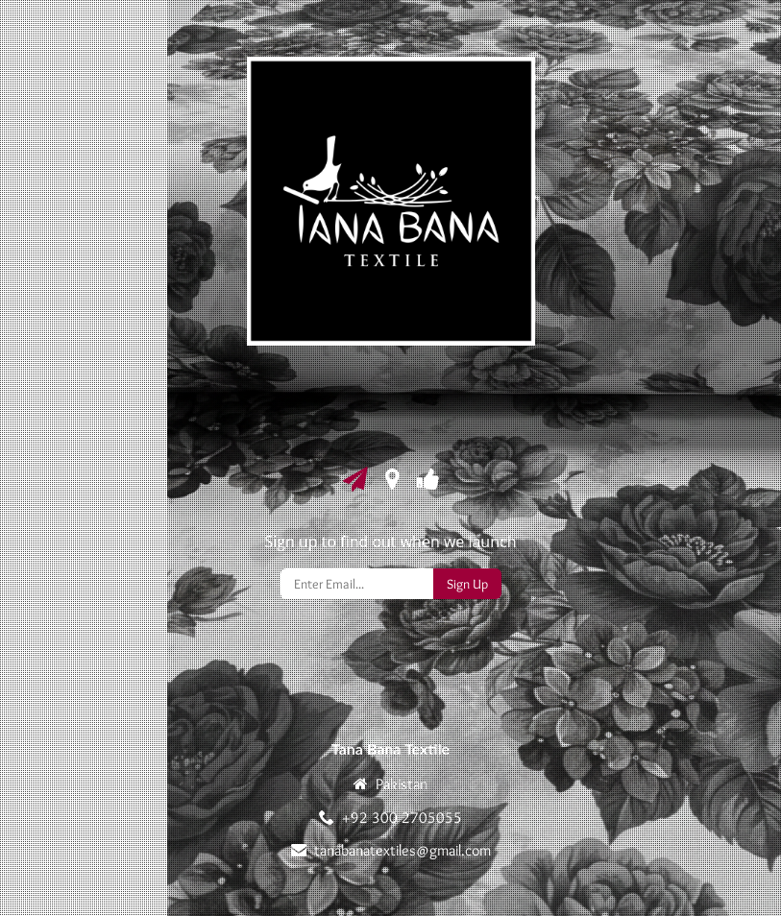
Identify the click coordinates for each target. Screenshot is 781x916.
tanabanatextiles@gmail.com (402, 850)
